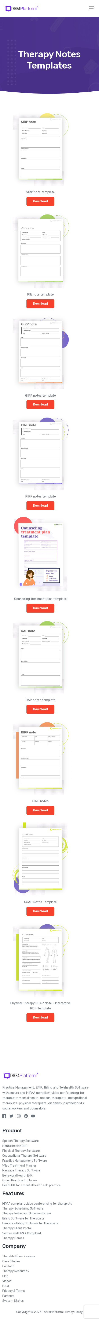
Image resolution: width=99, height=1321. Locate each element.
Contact (8, 1266)
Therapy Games (13, 1238)
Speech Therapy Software (20, 1141)
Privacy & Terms (13, 1291)
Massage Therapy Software (21, 1170)
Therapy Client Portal (17, 1228)
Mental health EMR (15, 1146)
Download (40, 201)
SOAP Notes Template (40, 902)
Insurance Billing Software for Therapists (30, 1223)
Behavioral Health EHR (17, 1175)
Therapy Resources (15, 1271)
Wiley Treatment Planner (19, 1165)
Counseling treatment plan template (40, 599)
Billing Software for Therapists (23, 1218)
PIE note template (40, 294)
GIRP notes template (40, 395)
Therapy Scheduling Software (22, 1208)
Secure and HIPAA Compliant (21, 1233)
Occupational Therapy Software (24, 1155)
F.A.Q (5, 1286)
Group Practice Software (19, 1180)
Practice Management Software (24, 1161)
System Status (13, 1301)
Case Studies (11, 1261)
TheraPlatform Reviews (18, 1256)
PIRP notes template (40, 496)
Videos (6, 1281)
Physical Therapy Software (21, 1151)
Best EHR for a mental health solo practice (31, 1185)
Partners (8, 1296)
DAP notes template (40, 700)
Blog (5, 1276)
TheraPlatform (52, 1312)
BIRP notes (40, 801)
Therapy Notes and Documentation (26, 1213)
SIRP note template (40, 192)
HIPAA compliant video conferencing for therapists (37, 1204)
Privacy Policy (73, 1312)
